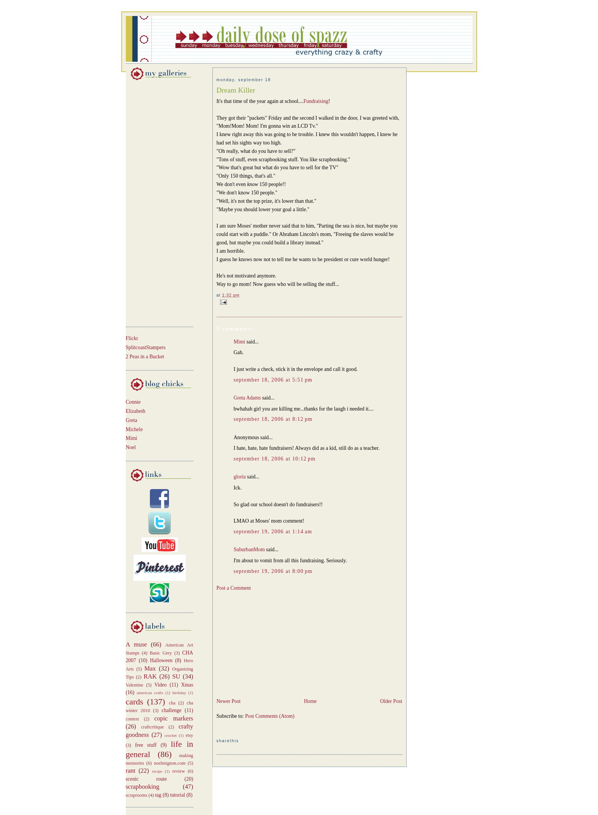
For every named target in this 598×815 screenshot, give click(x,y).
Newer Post (229, 701)
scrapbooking (142, 786)
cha (172, 703)
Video (160, 685)
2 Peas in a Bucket (145, 356)
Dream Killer (236, 90)
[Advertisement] (149, 202)
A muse (136, 644)
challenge (172, 710)
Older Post (391, 701)
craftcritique (152, 727)
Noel (131, 447)
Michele (134, 429)
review (178, 771)
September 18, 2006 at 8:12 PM (273, 419)
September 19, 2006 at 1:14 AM (273, 531)
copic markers (173, 718)
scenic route (146, 779)
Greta (131, 420)
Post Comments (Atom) (270, 716)
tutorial (177, 795)
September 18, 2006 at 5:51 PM (273, 380)
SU (176, 676)
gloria (240, 477)
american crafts (150, 692)
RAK (150, 676)
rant (130, 770)
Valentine (134, 685)
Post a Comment (234, 588)
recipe (157, 771)
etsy (189, 735)
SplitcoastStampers (146, 347)
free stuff (146, 745)
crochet (170, 735)
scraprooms (137, 795)
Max (150, 668)
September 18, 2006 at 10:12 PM (275, 459)
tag (158, 795)
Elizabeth (136, 411)
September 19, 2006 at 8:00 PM (273, 571)
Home (310, 701)
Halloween (161, 660)
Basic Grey (161, 653)
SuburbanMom (249, 549)
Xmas (187, 685)
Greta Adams (247, 398)
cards (134, 701)
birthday (179, 692)
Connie (133, 402)
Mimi (131, 438)
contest (132, 719)
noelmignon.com (170, 763)
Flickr (132, 338)
